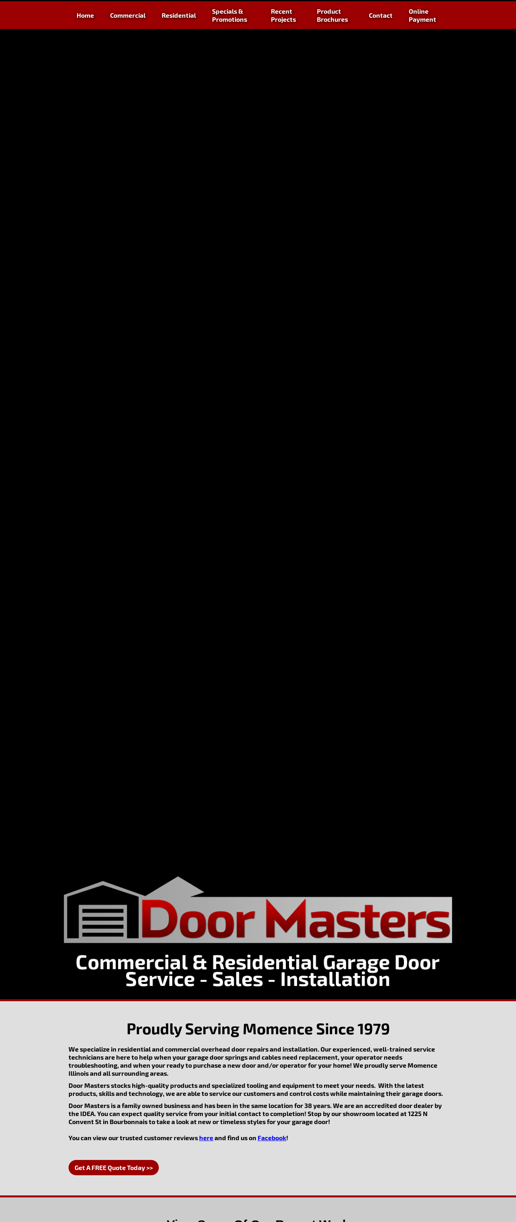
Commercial (128, 15)
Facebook (272, 1137)
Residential (179, 15)
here (206, 1137)
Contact (381, 15)
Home (85, 15)
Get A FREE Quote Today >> (114, 1167)
